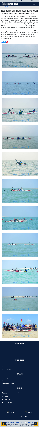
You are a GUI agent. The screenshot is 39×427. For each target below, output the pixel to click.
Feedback (28, 412)
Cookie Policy (20, 422)
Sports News (8, 7)
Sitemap (10, 412)
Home (2, 7)
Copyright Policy (8, 422)
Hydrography (5, 381)
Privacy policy (31, 422)
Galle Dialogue (5, 378)
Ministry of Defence (6, 364)
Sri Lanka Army (5, 367)
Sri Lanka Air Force (6, 369)
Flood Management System (8, 383)
